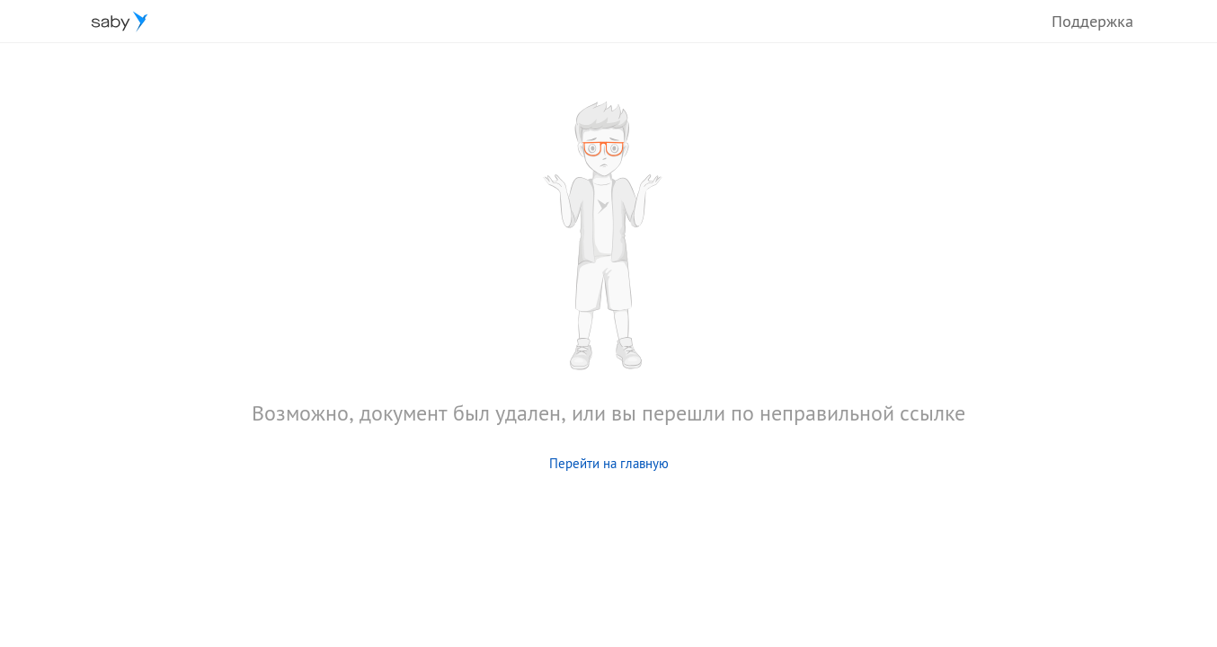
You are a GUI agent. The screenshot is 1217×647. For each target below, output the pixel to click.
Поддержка (1092, 21)
